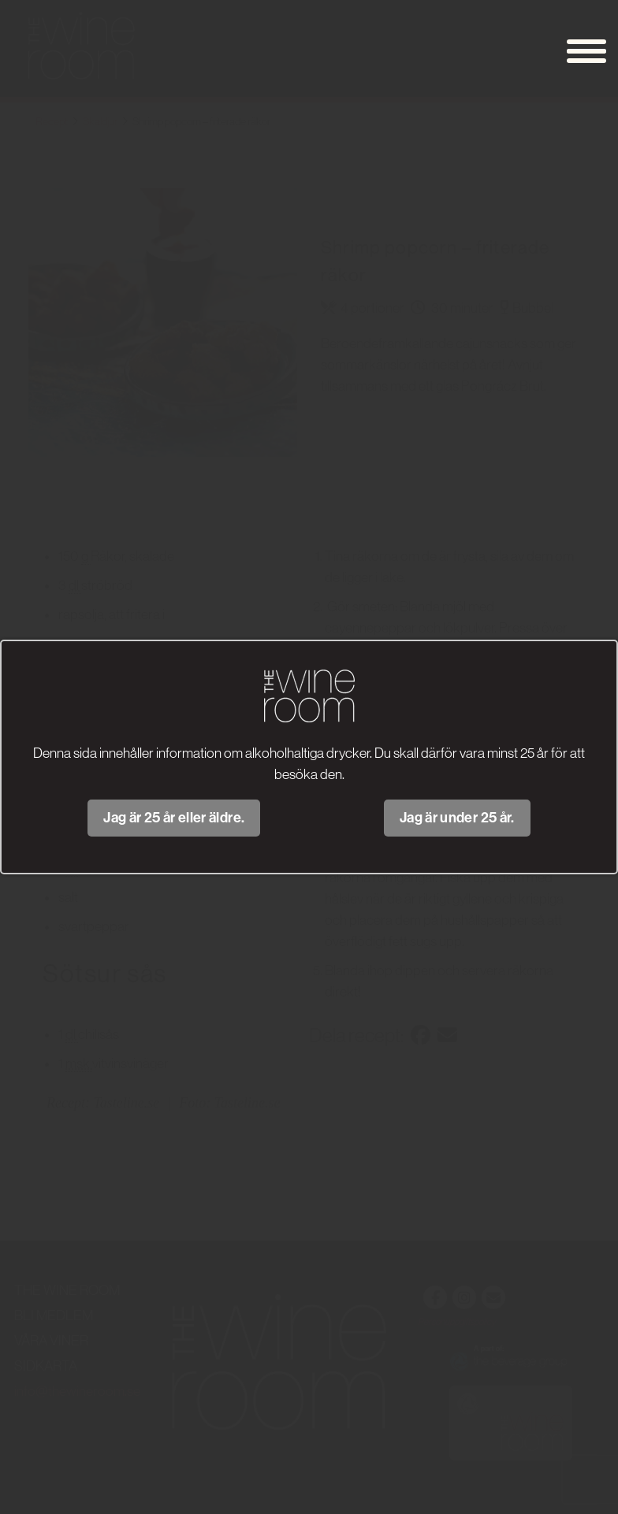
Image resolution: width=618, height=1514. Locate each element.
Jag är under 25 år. (457, 817)
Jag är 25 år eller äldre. (173, 817)
